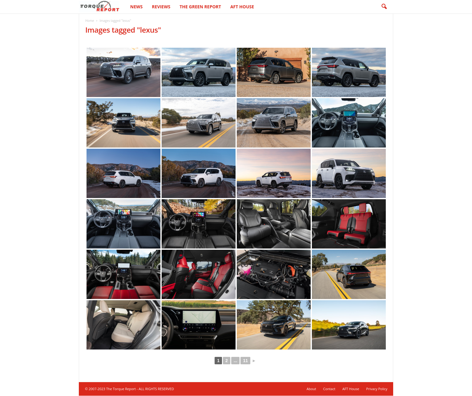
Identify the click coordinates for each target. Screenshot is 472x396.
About (311, 389)
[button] (384, 7)
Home (89, 21)
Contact (329, 389)
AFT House (242, 7)
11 (245, 360)
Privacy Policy (376, 389)
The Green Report (200, 7)
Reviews (161, 7)
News (136, 7)
